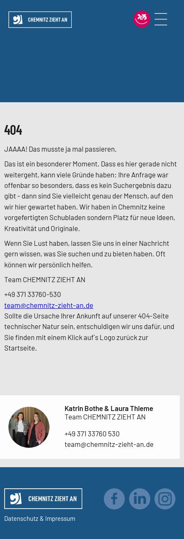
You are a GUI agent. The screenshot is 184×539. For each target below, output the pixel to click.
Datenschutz (21, 518)
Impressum (60, 518)
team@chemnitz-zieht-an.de (48, 305)
